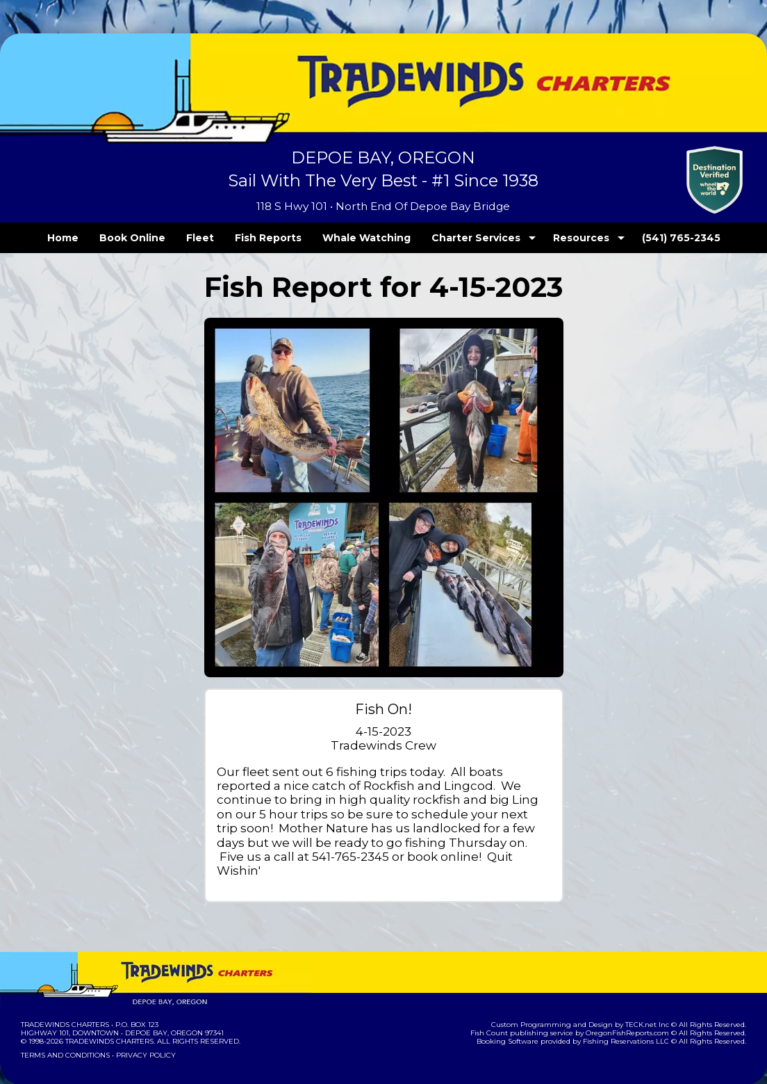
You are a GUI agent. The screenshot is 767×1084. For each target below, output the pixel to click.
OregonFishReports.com (637, 1004)
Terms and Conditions (64, 1026)
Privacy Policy (141, 1026)
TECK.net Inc (654, 996)
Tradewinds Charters (64, 996)
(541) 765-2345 (652, 237)
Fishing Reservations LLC (635, 1013)
